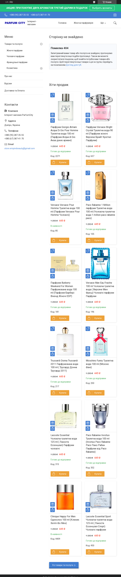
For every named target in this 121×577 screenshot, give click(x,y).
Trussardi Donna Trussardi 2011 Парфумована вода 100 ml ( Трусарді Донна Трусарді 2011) (64, 365)
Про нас (8, 76)
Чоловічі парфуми (15, 56)
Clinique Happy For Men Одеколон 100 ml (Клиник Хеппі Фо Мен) (65, 520)
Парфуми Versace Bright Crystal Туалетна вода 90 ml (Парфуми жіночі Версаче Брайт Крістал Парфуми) (99, 134)
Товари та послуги (13, 44)
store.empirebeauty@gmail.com (19, 148)
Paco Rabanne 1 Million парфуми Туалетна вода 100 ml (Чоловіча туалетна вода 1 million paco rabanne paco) (100, 212)
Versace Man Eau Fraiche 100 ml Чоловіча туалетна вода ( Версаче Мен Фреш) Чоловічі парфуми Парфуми (100, 289)
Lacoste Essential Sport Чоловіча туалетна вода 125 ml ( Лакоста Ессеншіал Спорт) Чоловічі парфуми (99, 523)
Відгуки (8, 83)
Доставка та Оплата (14, 90)
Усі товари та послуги (62, 565)
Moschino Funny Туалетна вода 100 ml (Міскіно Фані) (99, 364)
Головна (62, 23)
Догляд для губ (73, 65)
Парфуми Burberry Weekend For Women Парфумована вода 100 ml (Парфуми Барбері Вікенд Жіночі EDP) (64, 289)
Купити (62, 162)
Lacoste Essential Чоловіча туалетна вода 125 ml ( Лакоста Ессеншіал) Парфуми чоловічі (64, 442)
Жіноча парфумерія (83, 23)
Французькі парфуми (17, 62)
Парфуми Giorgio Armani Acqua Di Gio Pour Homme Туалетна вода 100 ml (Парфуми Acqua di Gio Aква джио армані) (64, 134)
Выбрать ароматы (102, 8)
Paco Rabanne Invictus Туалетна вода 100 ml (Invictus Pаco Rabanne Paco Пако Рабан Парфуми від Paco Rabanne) (98, 443)
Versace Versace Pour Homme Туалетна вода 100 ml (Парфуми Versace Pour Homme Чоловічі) (65, 210)
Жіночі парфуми (14, 50)
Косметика (12, 68)
